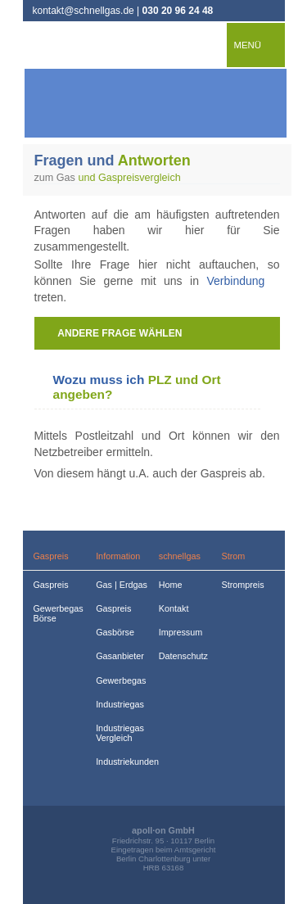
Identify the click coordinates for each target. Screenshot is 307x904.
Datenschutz (181, 656)
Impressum (180, 632)
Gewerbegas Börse (55, 613)
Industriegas (118, 704)
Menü (248, 45)
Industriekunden (118, 761)
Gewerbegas (118, 680)
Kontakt (174, 608)
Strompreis (242, 585)
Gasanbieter (118, 656)
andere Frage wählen (119, 333)
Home (171, 585)
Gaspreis (50, 585)
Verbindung (235, 280)
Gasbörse (115, 632)
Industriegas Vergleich (118, 733)
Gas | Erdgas (118, 585)
